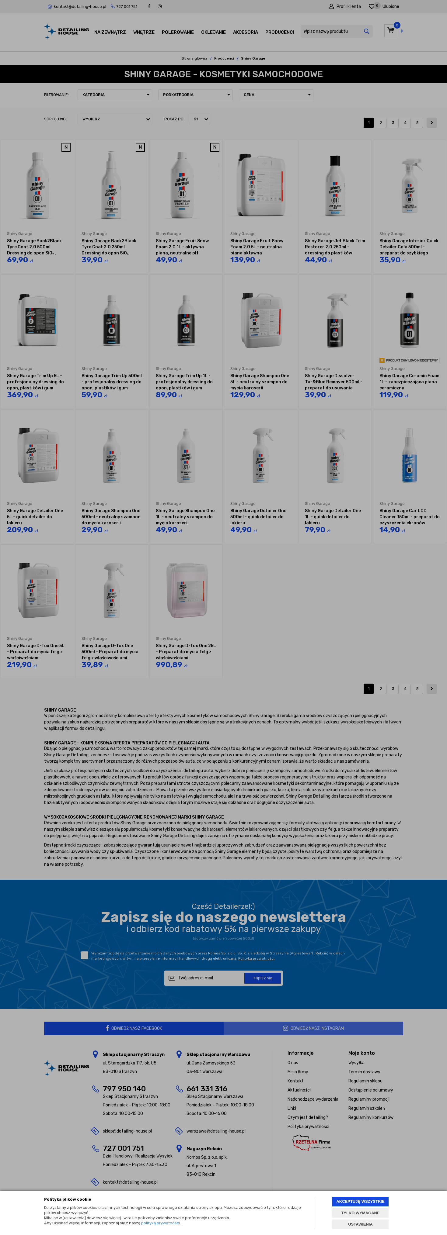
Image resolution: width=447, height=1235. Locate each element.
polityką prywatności (160, 1223)
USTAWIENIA (360, 1224)
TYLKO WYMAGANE (360, 1213)
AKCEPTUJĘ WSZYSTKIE (360, 1201)
